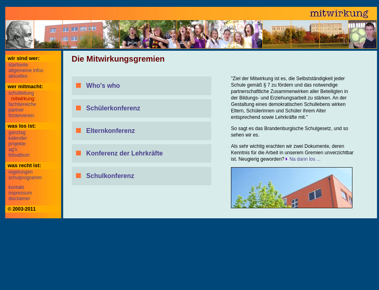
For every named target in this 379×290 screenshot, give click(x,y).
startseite (18, 65)
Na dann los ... (304, 159)
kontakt (16, 187)
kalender (17, 138)
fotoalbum (19, 155)
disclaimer (19, 198)
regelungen (20, 172)
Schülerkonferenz (113, 108)
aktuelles (17, 76)
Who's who (103, 85)
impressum (20, 193)
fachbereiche (22, 104)
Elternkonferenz (110, 130)
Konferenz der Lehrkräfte (124, 153)
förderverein (21, 115)
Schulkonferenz (110, 175)
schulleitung (21, 93)
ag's (12, 149)
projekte (17, 144)
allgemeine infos (25, 70)
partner (16, 110)
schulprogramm (25, 177)
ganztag (17, 132)
